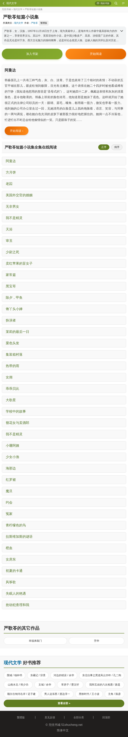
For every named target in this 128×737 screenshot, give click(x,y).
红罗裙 (11, 480)
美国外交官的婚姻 (19, 195)
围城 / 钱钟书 (14, 675)
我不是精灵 (14, 218)
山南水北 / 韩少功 (18, 684)
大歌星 (11, 400)
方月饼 (11, 172)
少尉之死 (12, 252)
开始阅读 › (16, 130)
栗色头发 (12, 343)
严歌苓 (34, 23)
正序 (103, 147)
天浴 (9, 229)
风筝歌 (11, 582)
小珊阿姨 (12, 445)
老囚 (9, 184)
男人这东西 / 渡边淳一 (57, 693)
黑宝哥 (11, 286)
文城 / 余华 (45, 684)
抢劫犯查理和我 (17, 605)
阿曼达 (11, 161)
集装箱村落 (14, 354)
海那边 (11, 468)
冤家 (9, 514)
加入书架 (32, 53)
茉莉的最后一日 (17, 332)
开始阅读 (96, 53)
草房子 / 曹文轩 (70, 684)
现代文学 (17, 9)
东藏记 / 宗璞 (38, 675)
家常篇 (11, 275)
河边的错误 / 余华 (64, 675)
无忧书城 (6, 9)
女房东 (11, 559)
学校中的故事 (16, 411)
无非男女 (12, 206)
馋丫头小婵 (14, 309)
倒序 (116, 147)
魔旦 (9, 491)
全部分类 (78, 717)
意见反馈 (50, 717)
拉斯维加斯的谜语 (19, 536)
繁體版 (43, 23)
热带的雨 (12, 366)
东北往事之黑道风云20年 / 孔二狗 (101, 675)
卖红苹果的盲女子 (19, 263)
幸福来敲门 (35, 640)
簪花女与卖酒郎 (17, 423)
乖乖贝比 (12, 389)
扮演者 (11, 320)
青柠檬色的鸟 (16, 525)
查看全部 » (64, 703)
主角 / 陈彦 (114, 693)
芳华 (96, 640)
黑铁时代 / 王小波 (89, 693)
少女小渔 (12, 457)
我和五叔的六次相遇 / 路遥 (104, 684)
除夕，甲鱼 (14, 297)
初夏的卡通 (14, 571)
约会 (9, 502)
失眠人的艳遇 (16, 593)
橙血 (9, 548)
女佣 (9, 377)
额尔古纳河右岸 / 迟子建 (21, 693)
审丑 (9, 241)
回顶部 (107, 717)
